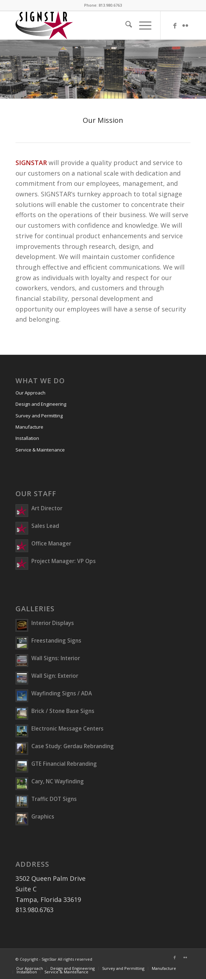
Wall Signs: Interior (55, 658)
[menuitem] (125, 25)
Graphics (42, 816)
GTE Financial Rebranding (64, 763)
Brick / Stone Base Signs (62, 710)
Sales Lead (45, 525)
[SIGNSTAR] (85, 25)
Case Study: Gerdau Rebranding (72, 746)
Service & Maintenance (40, 450)
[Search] (125, 25)
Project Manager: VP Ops (63, 560)
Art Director (46, 508)
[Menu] (141, 25)
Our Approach (30, 393)
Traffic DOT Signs (54, 798)
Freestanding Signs (56, 640)
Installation (27, 438)
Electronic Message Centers (67, 728)
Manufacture (29, 427)
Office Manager (51, 543)
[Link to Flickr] (185, 25)
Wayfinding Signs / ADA (61, 693)
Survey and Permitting (39, 415)
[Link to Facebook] (174, 25)
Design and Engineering (40, 404)
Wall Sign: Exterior (54, 675)
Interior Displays (52, 622)
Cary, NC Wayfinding (57, 781)
